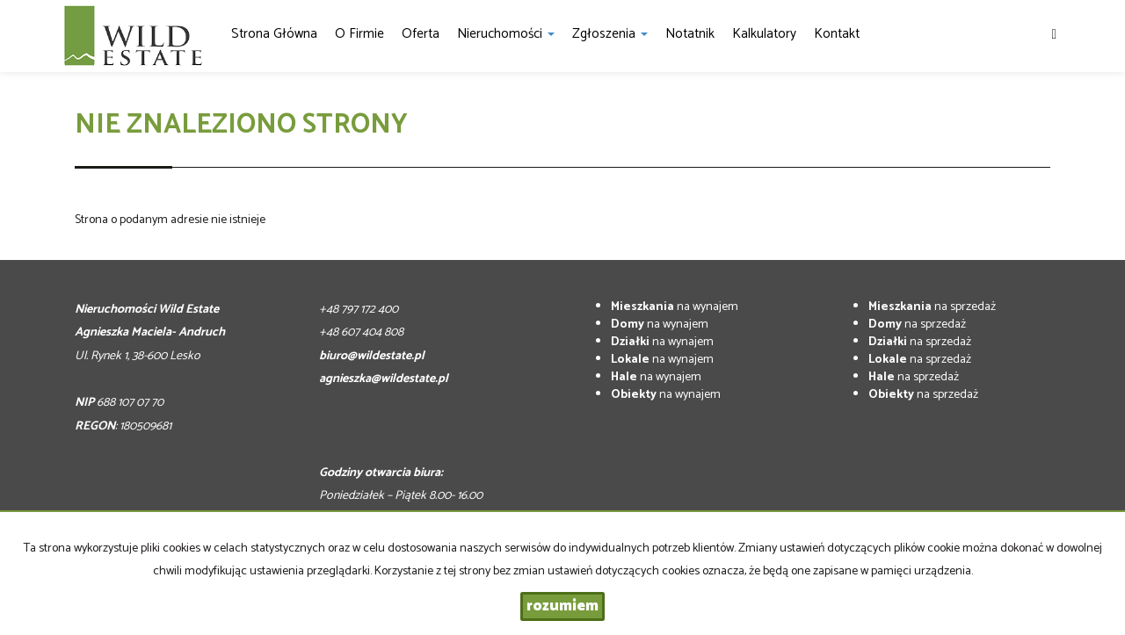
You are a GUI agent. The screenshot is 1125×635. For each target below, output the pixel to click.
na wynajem (674, 307)
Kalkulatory (764, 34)
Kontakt (837, 34)
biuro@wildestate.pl (372, 356)
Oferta (420, 34)
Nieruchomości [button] (506, 34)
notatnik (690, 34)
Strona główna (274, 34)
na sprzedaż (932, 307)
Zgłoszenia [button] (610, 34)
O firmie (359, 34)
